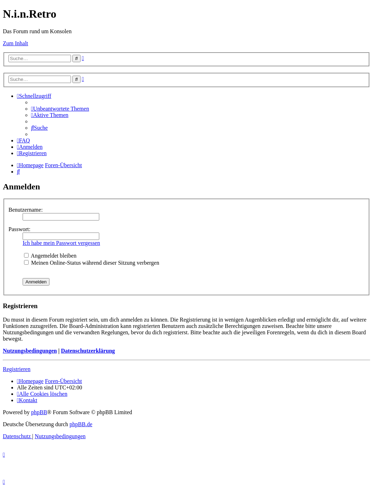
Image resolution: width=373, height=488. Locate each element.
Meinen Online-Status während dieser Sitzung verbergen (91, 263)
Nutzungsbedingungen (30, 351)
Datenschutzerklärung (88, 351)
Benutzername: (25, 210)
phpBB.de (81, 424)
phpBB (39, 412)
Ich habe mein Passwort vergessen (61, 243)
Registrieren (16, 369)
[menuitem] (60, 109)
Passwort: (19, 229)
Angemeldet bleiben (50, 256)
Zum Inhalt (15, 43)
